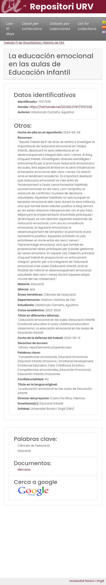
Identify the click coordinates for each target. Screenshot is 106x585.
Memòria (24, 470)
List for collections (87, 26)
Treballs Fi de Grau (17, 43)
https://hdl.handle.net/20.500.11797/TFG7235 (61, 107)
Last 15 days (10, 28)
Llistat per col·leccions (32, 26)
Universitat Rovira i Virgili (86, 581)
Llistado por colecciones (60, 26)
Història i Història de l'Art (47, 43)
